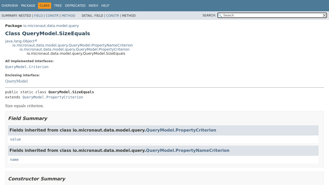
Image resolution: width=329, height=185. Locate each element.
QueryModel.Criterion (27, 67)
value (15, 139)
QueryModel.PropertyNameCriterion (188, 150)
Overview (10, 5)
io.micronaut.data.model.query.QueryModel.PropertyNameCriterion (72, 45)
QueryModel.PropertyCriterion (52, 97)
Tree (58, 5)
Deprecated (75, 5)
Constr (52, 15)
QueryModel (16, 81)
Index (93, 5)
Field (38, 15)
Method (68, 15)
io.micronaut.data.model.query (51, 26)
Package (28, 5)
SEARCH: (209, 15)
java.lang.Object (19, 41)
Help (105, 5)
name (14, 160)
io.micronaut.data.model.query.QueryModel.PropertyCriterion (75, 49)
